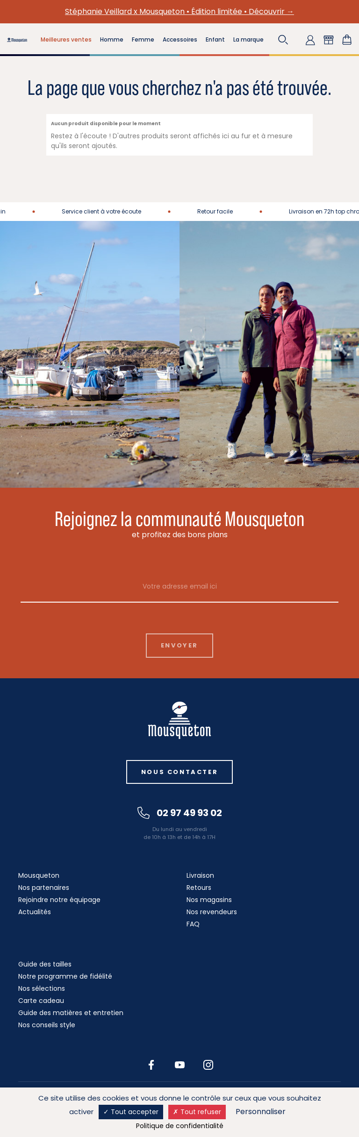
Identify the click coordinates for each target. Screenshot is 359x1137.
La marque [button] (248, 39)
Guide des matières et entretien (70, 1012)
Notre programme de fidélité (65, 976)
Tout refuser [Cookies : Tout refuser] (197, 1111)
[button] (283, 40)
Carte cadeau (41, 1000)
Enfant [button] (215, 39)
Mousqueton (38, 875)
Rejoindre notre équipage (59, 899)
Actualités (34, 912)
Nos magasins (209, 899)
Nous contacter (179, 771)
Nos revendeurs (212, 912)
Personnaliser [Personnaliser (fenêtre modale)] (261, 1111)
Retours (199, 887)
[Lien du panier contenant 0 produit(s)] (347, 40)
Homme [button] (111, 39)
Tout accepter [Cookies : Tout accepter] (130, 1111)
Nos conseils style (46, 1025)
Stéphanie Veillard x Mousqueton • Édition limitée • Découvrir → (179, 11)
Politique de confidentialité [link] (179, 1125)
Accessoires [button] (180, 39)
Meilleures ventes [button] (66, 39)
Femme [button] (143, 39)
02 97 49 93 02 (179, 812)
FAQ (193, 924)
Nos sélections (41, 988)
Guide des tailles (45, 964)
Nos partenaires (43, 887)
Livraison (200, 875)
